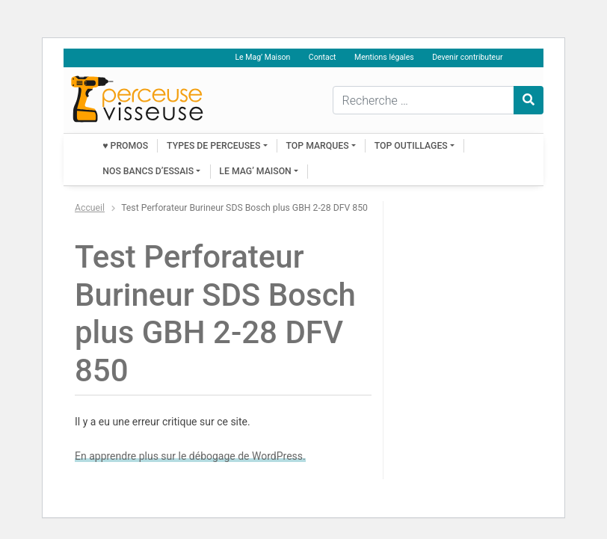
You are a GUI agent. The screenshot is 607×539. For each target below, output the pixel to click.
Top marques (317, 146)
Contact (322, 57)
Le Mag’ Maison (262, 57)
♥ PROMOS (125, 146)
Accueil (90, 208)
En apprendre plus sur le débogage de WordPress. (190, 456)
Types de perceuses (213, 146)
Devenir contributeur (467, 57)
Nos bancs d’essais (148, 171)
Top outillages (411, 146)
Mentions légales (384, 57)
